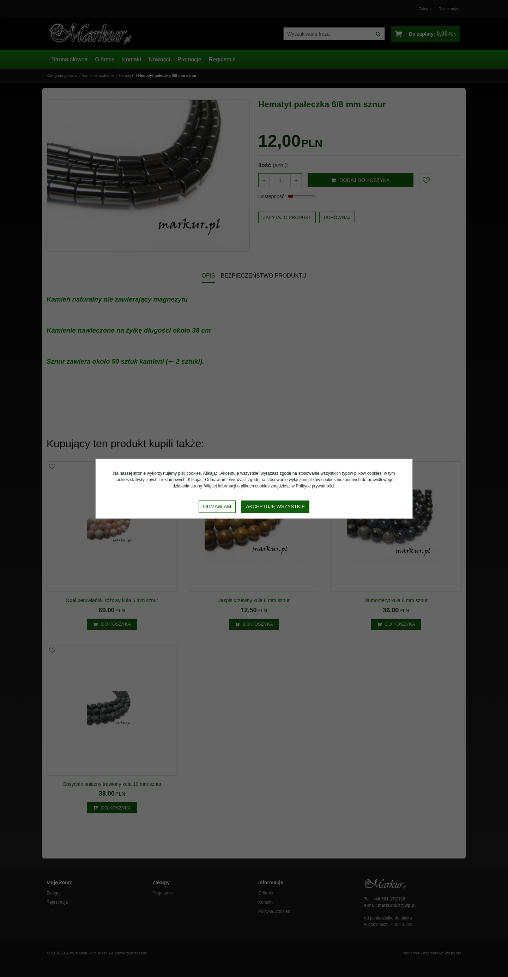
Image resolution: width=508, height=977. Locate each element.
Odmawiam (217, 506)
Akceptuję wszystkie (275, 506)
